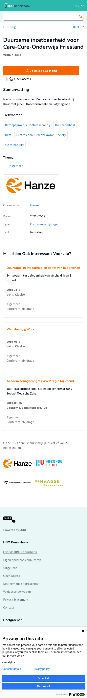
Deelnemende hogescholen (21, 584)
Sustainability (14, 145)
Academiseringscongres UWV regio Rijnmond (40, 381)
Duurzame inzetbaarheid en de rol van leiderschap (43, 268)
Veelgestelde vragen (17, 591)
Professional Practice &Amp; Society (41, 135)
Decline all (43, 686)
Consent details (12, 668)
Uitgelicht (10, 568)
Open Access (11, 576)
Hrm (8, 135)
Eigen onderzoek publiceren (22, 560)
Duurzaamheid (65, 125)
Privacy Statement (16, 599)
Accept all (43, 678)
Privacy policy (41, 668)
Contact (8, 607)
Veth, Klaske (12, 55)
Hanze (34, 205)
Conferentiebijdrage (44, 224)
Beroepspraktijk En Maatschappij (27, 125)
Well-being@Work (20, 329)
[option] (43, 473)
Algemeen (13, 304)
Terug (12, 27)
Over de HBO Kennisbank (20, 552)
